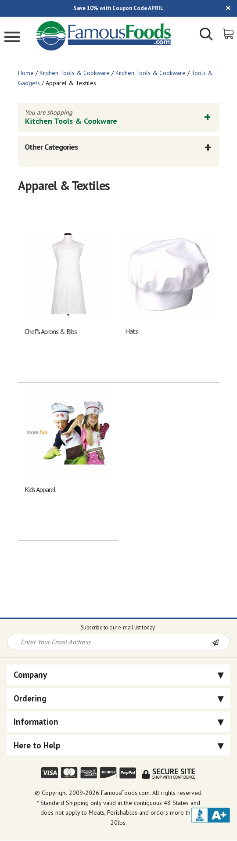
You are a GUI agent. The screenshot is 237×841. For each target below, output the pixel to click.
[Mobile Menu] (12, 38)
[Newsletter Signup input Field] (109, 642)
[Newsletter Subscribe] (221, 642)
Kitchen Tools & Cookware (75, 73)
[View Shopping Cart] (229, 33)
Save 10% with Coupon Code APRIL (118, 8)
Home (26, 73)
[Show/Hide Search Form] (206, 35)
